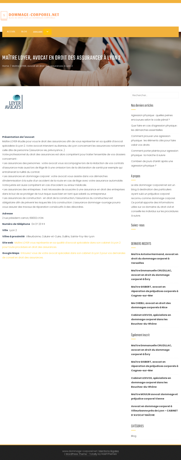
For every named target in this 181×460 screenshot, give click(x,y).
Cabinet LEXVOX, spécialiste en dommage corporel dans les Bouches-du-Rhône (151, 319)
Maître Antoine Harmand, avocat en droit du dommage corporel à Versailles (154, 258)
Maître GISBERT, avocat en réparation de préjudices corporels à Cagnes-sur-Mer (154, 291)
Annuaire (42, 32)
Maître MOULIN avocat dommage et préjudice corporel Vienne (154, 396)
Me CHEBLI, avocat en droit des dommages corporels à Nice (151, 305)
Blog (24, 31)
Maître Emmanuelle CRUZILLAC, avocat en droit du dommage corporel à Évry (151, 275)
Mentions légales (109, 451)
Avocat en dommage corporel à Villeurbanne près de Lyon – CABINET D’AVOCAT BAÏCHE (154, 411)
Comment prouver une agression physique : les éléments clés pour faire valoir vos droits (153, 140)
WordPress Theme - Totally (81, 454)
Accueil (11, 31)
